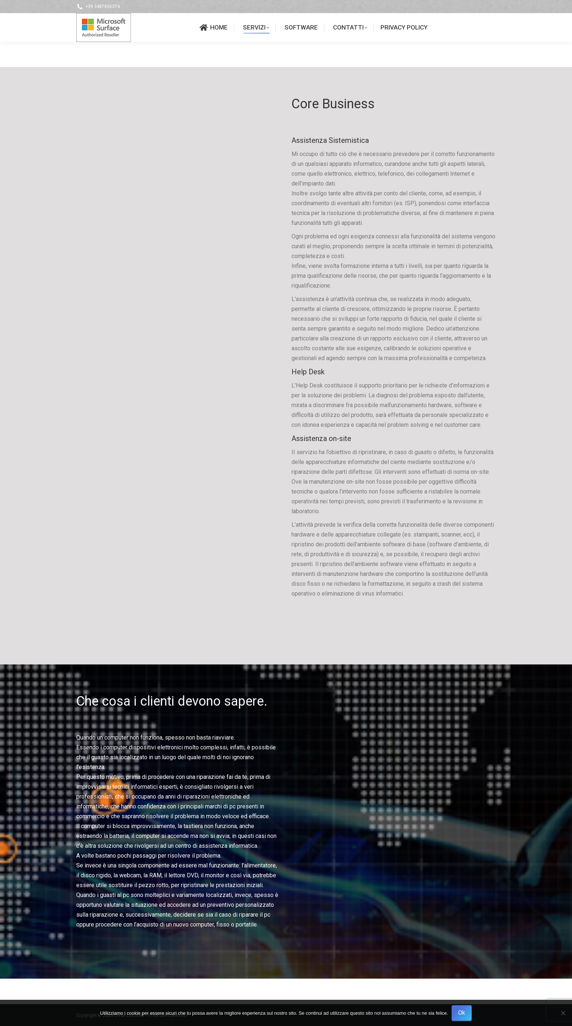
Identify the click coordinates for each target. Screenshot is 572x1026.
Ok (461, 1012)
